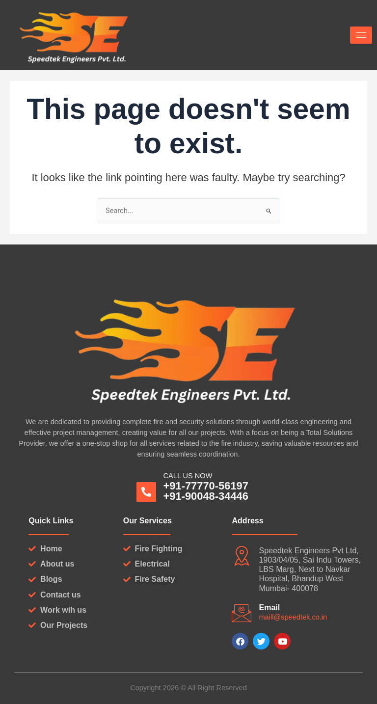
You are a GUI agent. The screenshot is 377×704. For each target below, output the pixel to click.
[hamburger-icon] (361, 35)
